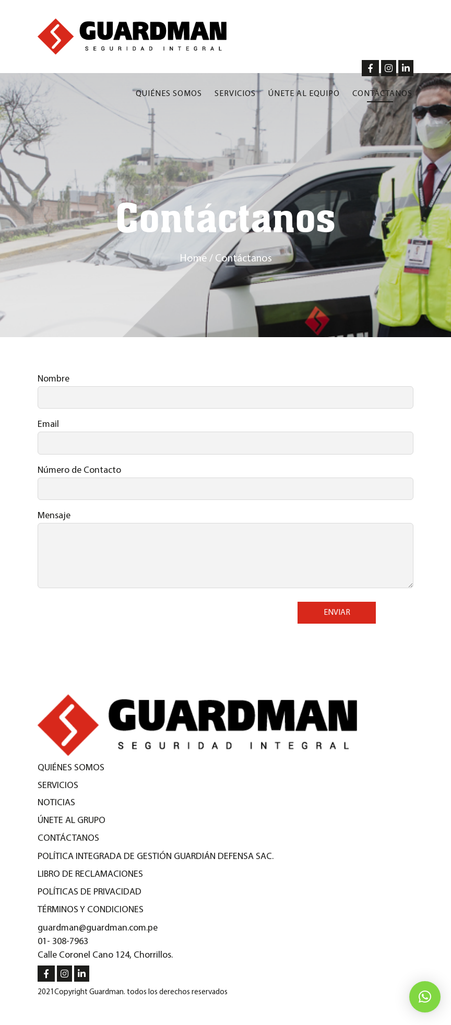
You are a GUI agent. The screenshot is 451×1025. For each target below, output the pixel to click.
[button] (425, 996)
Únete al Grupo (71, 821)
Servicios (235, 94)
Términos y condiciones (91, 910)
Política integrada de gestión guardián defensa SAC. (156, 857)
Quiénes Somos (71, 768)
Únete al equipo (304, 94)
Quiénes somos (169, 94)
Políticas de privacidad (89, 892)
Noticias (56, 803)
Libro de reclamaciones (90, 874)
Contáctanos (382, 94)
